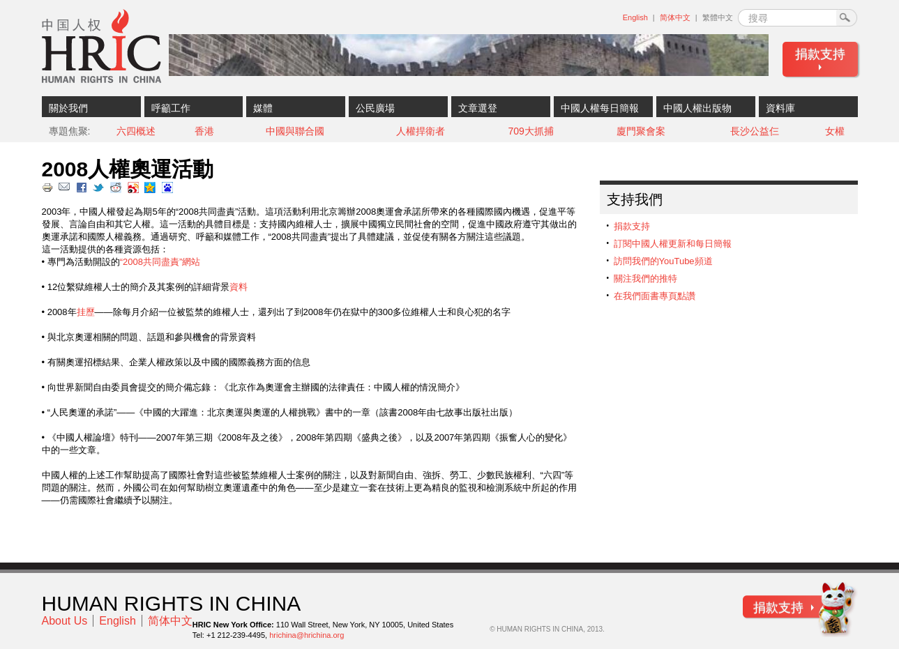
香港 (204, 131)
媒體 (263, 108)
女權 (835, 131)
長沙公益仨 (754, 131)
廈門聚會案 (641, 131)
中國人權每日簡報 (600, 108)
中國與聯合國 (295, 131)
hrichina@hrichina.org (306, 635)
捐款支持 (820, 54)
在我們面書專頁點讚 (654, 296)
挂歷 (86, 312)
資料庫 (780, 108)
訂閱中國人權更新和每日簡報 (673, 243)
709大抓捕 (530, 131)
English (635, 17)
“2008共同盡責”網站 (160, 262)
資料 (238, 287)
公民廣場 (375, 108)
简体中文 (675, 17)
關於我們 (68, 108)
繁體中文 (717, 17)
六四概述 (136, 131)
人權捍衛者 (420, 131)
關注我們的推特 (645, 278)
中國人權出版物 (697, 108)
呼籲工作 (170, 108)
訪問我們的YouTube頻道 (663, 261)
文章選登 (477, 108)
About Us (65, 621)
